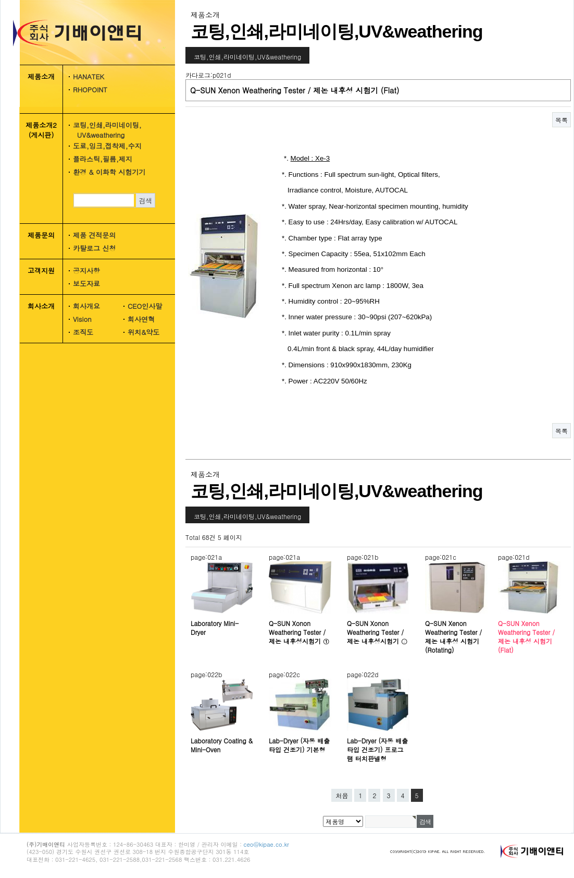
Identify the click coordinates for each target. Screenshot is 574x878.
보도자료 (86, 283)
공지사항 (86, 270)
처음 (341, 795)
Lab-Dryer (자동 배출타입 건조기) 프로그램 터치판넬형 (377, 749)
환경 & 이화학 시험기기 (109, 172)
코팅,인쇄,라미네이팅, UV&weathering (104, 130)
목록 (561, 119)
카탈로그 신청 (94, 248)
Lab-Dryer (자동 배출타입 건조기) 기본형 (299, 745)
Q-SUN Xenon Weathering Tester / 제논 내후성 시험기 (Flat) (526, 636)
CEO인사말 (145, 306)
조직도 (83, 332)
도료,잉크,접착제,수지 (107, 146)
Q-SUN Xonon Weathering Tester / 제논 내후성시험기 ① (299, 632)
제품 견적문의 (94, 235)
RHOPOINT (90, 89)
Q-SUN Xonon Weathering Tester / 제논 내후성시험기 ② (377, 632)
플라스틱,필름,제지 (102, 159)
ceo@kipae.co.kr (266, 844)
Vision (82, 319)
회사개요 (86, 306)
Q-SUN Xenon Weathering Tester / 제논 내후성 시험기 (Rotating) (453, 636)
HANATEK (88, 76)
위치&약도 (143, 332)
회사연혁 (141, 319)
